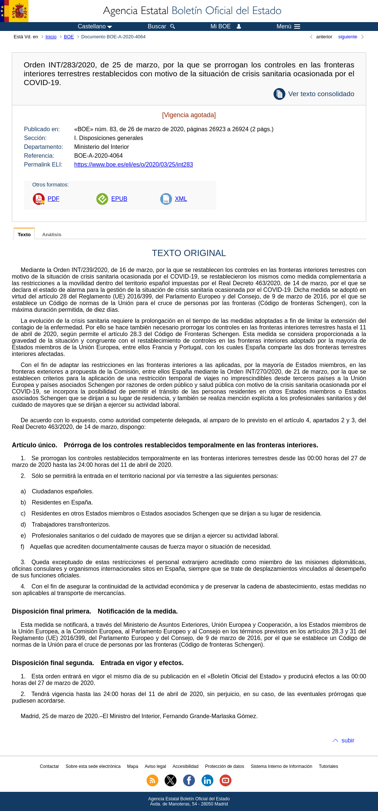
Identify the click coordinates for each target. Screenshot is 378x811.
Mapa (132, 766)
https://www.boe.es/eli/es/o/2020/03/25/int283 (133, 164)
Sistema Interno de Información (281, 766)
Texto (24, 234)
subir (347, 740)
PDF (53, 199)
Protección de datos (224, 766)
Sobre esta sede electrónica (93, 766)
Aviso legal (155, 766)
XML (181, 199)
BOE (69, 36)
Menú (288, 26)
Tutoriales (328, 766)
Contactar (49, 766)
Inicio (50, 36)
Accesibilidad (186, 766)
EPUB (119, 199)
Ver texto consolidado (321, 94)
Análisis (51, 234)
